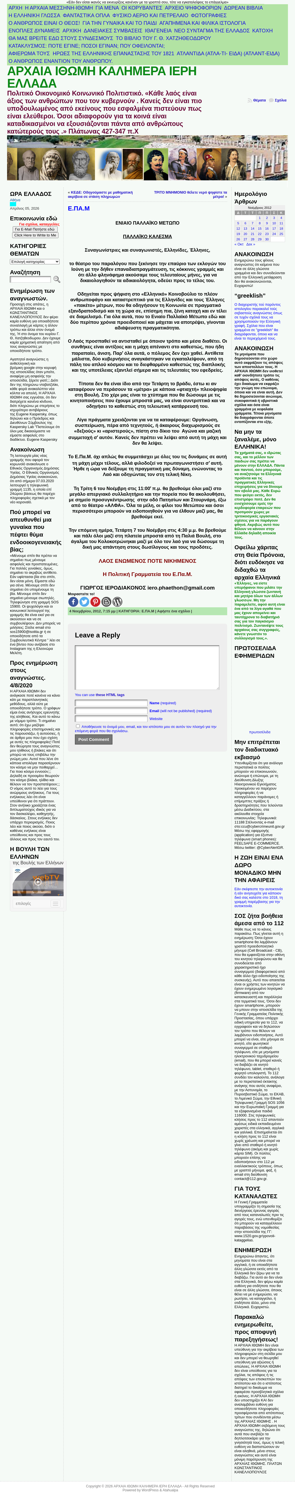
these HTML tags (110, 703)
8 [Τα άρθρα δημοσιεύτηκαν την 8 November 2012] (260, 223)
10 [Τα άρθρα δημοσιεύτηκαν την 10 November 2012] (274, 223)
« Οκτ (239, 244)
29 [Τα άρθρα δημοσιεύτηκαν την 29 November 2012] (260, 239)
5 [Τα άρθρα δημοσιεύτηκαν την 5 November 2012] (238, 223)
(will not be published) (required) (180, 719)
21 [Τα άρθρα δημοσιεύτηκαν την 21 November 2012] (252, 234)
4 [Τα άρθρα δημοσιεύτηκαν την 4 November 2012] (281, 218)
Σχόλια (281, 100)
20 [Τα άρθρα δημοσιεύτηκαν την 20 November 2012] (245, 234)
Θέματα (259, 100)
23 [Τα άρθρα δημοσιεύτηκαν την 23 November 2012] (267, 234)
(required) (162, 711)
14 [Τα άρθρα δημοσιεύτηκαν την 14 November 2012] (252, 228)
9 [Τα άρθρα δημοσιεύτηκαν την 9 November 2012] (267, 223)
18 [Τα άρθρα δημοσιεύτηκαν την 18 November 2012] (281, 228)
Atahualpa (170, 1490)
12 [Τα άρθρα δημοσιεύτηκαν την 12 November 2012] (238, 228)
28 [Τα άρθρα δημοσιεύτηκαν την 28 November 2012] (252, 239)
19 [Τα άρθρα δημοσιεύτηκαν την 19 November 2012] (238, 234)
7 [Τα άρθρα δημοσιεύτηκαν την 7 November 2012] (252, 223)
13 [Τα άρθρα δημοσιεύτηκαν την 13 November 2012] (245, 228)
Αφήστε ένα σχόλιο (173, 611)
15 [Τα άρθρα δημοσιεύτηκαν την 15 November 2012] (260, 228)
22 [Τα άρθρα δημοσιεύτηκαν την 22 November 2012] (260, 234)
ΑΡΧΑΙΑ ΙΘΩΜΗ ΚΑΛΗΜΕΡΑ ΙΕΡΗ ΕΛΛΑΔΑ (102, 77)
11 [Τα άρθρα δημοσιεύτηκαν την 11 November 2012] (281, 223)
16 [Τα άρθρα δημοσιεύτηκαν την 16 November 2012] (267, 228)
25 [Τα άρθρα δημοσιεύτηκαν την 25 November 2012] (281, 234)
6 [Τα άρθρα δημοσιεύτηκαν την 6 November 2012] (245, 223)
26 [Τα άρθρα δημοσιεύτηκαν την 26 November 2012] (238, 239)
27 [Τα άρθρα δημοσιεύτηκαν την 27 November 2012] (245, 239)
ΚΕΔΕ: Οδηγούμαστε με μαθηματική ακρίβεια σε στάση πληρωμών (100, 194)
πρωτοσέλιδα (259, 732)
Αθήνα (15, 200)
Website (155, 727)
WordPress (150, 1490)
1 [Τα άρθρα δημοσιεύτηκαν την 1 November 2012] (260, 218)
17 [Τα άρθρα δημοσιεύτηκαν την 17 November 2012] (274, 228)
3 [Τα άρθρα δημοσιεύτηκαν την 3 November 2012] (274, 218)
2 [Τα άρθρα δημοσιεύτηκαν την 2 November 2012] (267, 218)
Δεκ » (250, 244)
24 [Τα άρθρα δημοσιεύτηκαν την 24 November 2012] (274, 234)
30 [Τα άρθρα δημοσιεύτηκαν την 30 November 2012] (267, 239)
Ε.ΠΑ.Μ (148, 611)
